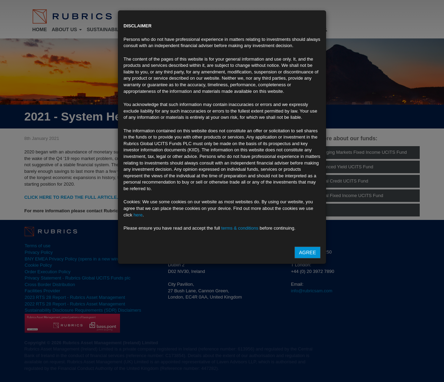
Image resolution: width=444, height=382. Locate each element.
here (138, 214)
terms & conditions (239, 228)
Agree (307, 252)
